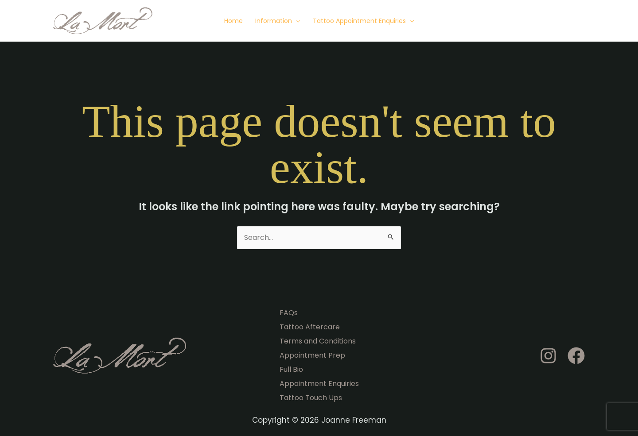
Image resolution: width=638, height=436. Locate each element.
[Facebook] (576, 355)
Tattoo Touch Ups (311, 398)
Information (277, 20)
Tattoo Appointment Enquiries (363, 20)
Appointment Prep (312, 355)
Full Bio (291, 369)
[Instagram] (548, 355)
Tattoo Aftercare (310, 327)
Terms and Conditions (318, 341)
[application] (296, 20)
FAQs (289, 313)
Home (233, 20)
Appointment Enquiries (319, 383)
